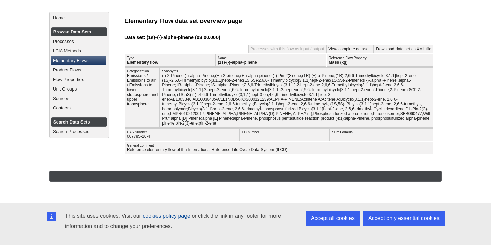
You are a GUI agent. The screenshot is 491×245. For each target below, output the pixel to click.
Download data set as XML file (403, 49)
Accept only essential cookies (404, 218)
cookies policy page (166, 216)
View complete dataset (349, 49)
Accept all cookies (333, 218)
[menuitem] (79, 18)
